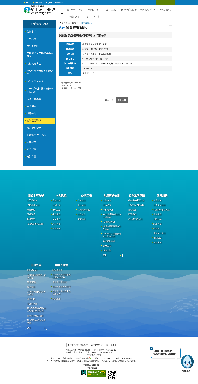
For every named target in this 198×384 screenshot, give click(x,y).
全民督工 (82, 214)
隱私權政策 (111, 345)
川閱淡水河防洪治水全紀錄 (36, 293)
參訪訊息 (56, 299)
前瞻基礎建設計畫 (136, 200)
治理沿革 (31, 214)
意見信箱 (157, 200)
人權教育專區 (34, 63)
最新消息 (56, 200)
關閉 (151, 348)
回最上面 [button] (122, 100)
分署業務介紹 (33, 205)
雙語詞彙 (59, 2)
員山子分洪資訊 (59, 282)
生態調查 (56, 214)
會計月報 (31, 156)
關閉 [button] (160, 2)
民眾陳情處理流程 (161, 210)
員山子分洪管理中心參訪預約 (61, 292)
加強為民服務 (159, 205)
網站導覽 (39, 2)
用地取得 (31, 38)
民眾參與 (132, 214)
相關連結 (157, 238)
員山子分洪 (92, 16)
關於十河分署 (75, 9)
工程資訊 (82, 200)
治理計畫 (56, 205)
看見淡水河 (32, 304)
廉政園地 (31, 106)
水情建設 (56, 210)
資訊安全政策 (97, 345)
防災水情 (56, 219)
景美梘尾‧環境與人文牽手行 (36, 276)
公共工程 (111, 9)
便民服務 (165, 9)
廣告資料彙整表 (35, 127)
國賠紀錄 (31, 149)
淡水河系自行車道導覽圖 (36, 321)
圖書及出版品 (159, 233)
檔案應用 (157, 242)
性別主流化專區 (35, 81)
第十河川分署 (44, 10)
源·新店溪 (31, 282)
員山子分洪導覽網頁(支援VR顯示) (61, 276)
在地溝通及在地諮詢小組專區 (40, 55)
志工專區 (56, 224)
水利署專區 (33, 46)
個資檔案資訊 (34, 120)
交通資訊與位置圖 (35, 224)
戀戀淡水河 (32, 270)
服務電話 (31, 219)
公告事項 (31, 31)
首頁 (63, 23)
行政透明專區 (147, 9)
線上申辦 (157, 224)
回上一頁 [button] (109, 100)
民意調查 (157, 214)
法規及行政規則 (135, 219)
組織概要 (31, 210)
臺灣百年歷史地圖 (35, 316)
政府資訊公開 (129, 9)
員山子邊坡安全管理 (61, 287)
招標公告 (31, 113)
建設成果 (82, 205)
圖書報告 (31, 142)
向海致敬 (56, 228)
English (49, 3)
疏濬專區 (132, 210)
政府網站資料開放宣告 (78, 345)
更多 (105, 255)
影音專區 (31, 287)
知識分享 (157, 219)
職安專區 (82, 219)
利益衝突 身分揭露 (36, 135)
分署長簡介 (32, 200)
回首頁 (29, 2)
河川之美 (74, 16)
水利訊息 (93, 9)
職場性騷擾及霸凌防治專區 (40, 72)
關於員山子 (57, 270)
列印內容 (170, 27)
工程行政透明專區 (136, 205)
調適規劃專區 (34, 99)
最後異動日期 (88, 365)
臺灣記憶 (31, 299)
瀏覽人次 (90, 368)
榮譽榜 (156, 228)
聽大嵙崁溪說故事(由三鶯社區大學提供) (36, 309)
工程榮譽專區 (84, 210)
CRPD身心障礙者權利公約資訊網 (40, 90)
